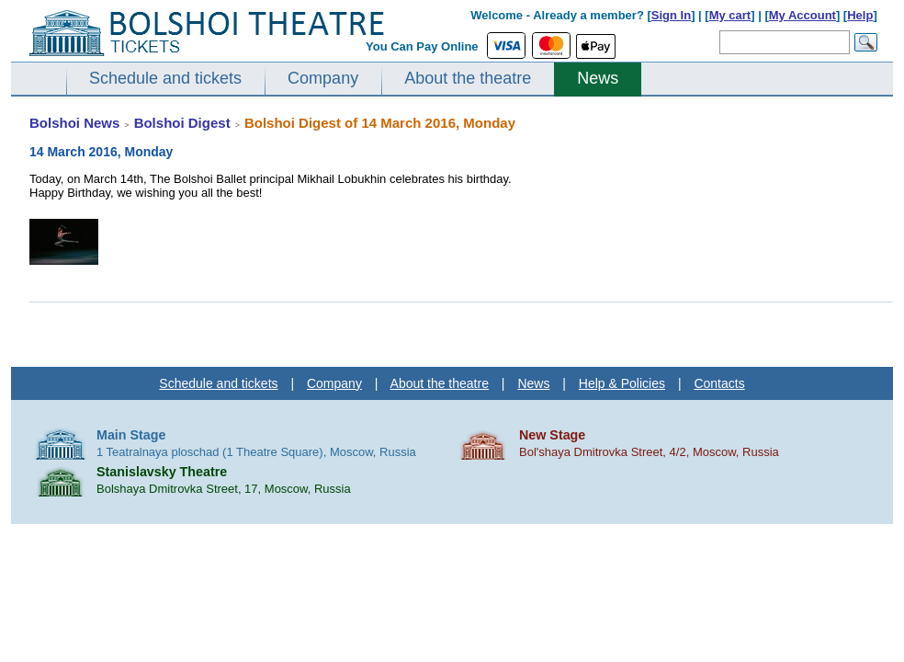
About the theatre (467, 78)
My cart (730, 15)
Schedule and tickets (165, 78)
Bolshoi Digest (182, 123)
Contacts (719, 383)
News (597, 78)
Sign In (671, 15)
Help (860, 15)
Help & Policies (622, 383)
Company (323, 78)
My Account (802, 15)
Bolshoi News (74, 123)
